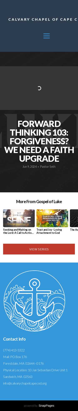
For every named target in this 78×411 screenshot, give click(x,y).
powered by (39, 405)
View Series (39, 249)
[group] (19, 223)
